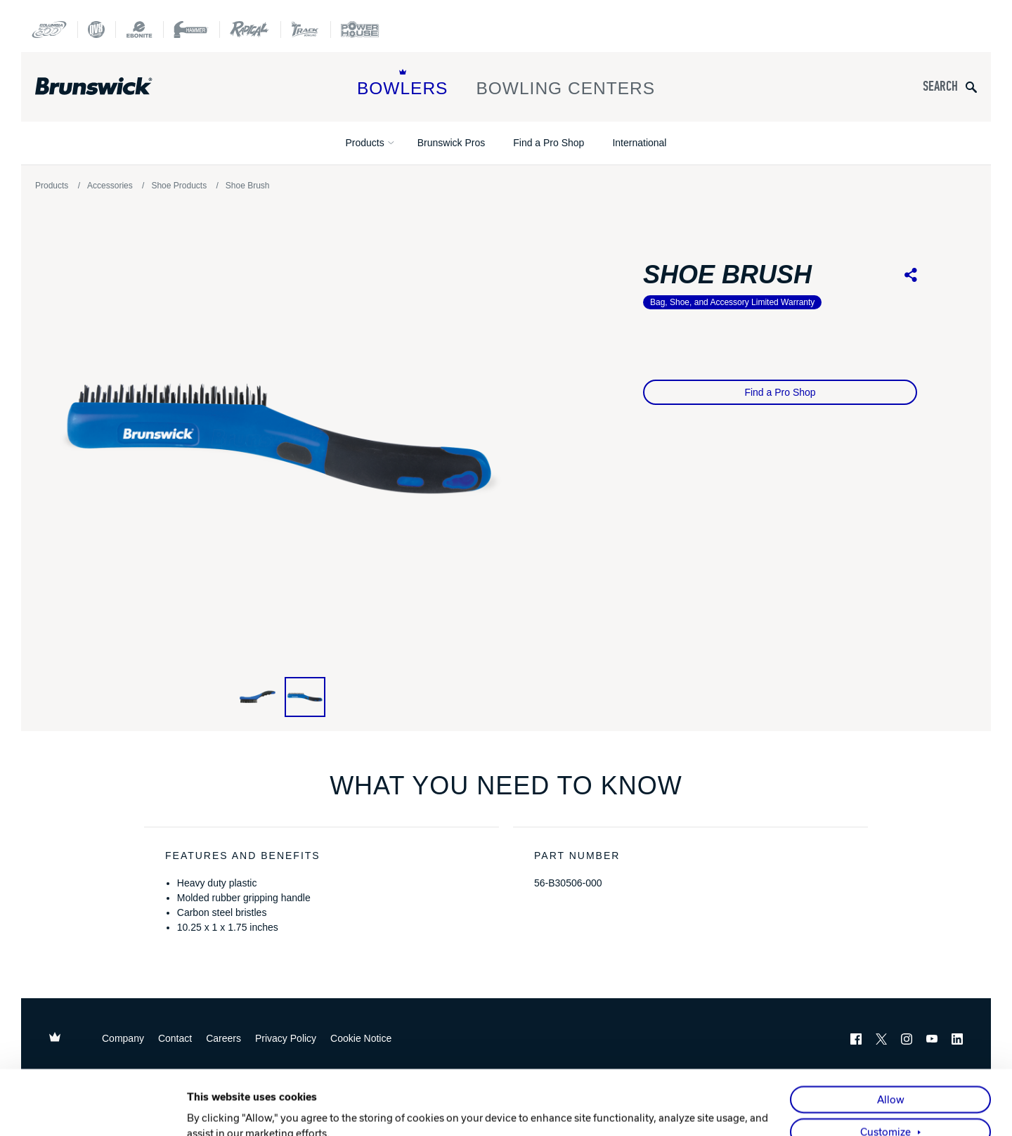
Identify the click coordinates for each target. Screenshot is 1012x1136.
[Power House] (360, 29)
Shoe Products (179, 186)
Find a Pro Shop (548, 142)
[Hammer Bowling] (191, 29)
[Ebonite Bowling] (139, 29)
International (639, 142)
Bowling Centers (565, 83)
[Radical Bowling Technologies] (250, 29)
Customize (885, 1071)
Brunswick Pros (451, 142)
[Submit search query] (971, 87)
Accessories (110, 186)
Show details (217, 1109)
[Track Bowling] (305, 29)
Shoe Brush (248, 186)
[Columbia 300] (49, 29)
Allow (890, 1039)
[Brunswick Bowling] (114, 86)
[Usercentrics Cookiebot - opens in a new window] (95, 1109)
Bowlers (402, 83)
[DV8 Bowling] (96, 29)
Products (365, 142)
